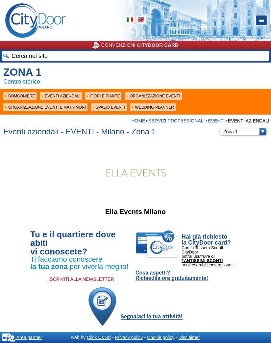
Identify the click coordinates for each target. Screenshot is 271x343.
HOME (138, 120)
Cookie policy (160, 337)
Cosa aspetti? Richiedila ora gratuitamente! (172, 275)
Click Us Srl (99, 337)
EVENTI (216, 120)
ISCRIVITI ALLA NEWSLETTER (81, 279)
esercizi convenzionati (213, 264)
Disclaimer (189, 337)
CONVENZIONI (135, 45)
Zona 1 (244, 131)
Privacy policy (129, 337)
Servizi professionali (176, 120)
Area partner (22, 337)
